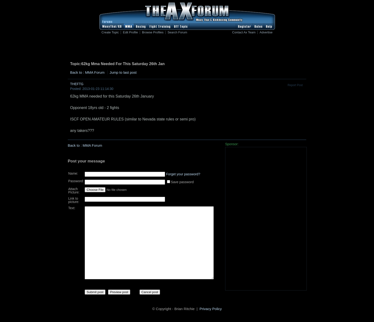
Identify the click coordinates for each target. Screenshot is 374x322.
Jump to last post (122, 72)
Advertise (266, 32)
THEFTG (76, 84)
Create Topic (110, 32)
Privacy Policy (211, 309)
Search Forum (177, 32)
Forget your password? (183, 172)
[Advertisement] (187, 49)
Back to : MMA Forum (87, 72)
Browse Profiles (152, 32)
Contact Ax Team (243, 32)
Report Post (295, 85)
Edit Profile (130, 32)
